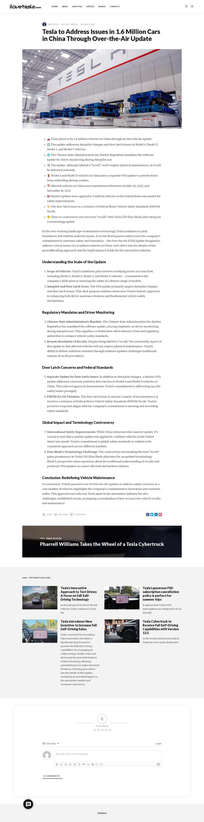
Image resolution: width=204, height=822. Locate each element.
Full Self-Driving (69, 24)
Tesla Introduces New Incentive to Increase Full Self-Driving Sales (79, 625)
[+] (101, 764)
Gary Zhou (50, 24)
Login (158, 743)
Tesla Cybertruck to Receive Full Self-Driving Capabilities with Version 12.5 (161, 627)
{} (97, 764)
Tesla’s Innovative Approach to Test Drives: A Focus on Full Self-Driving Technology (79, 593)
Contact (102, 812)
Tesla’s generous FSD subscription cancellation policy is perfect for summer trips (161, 593)
